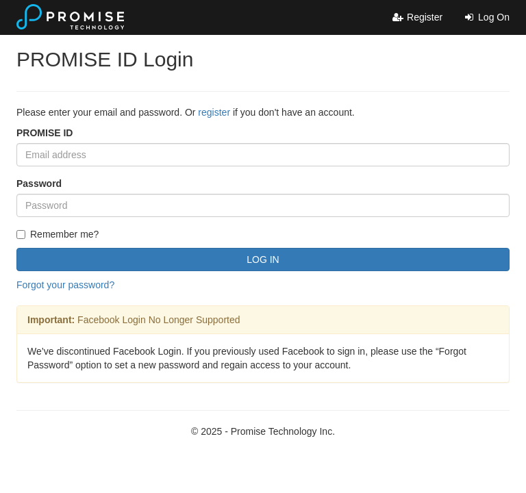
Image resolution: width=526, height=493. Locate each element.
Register (417, 17)
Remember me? (57, 234)
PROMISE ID (44, 132)
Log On (486, 17)
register (214, 112)
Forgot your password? (65, 284)
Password (39, 183)
